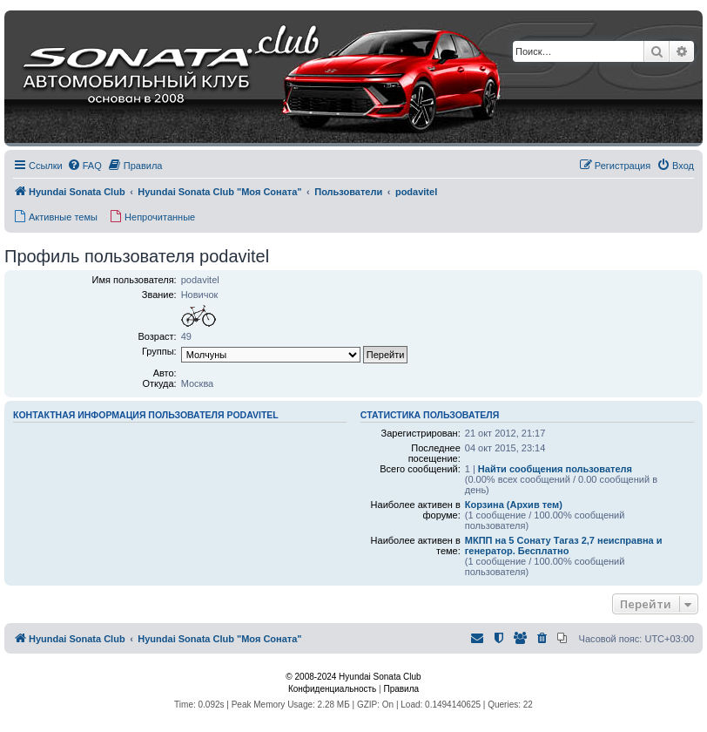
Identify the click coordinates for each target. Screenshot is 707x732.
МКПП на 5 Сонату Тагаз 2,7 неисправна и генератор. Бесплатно (564, 545)
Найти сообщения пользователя (555, 469)
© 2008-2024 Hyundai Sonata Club (353, 676)
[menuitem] (84, 165)
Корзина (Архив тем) (513, 504)
